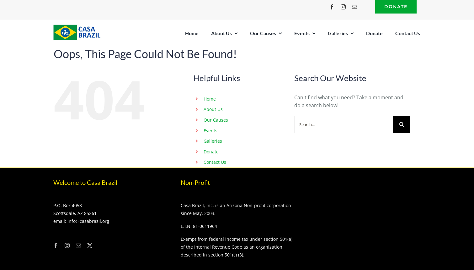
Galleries (213, 141)
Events (210, 131)
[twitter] (89, 245)
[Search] (401, 124)
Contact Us (215, 162)
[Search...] (343, 124)
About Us (213, 109)
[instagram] (343, 6)
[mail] (354, 6)
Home (210, 99)
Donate (211, 152)
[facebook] (331, 6)
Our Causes (216, 120)
